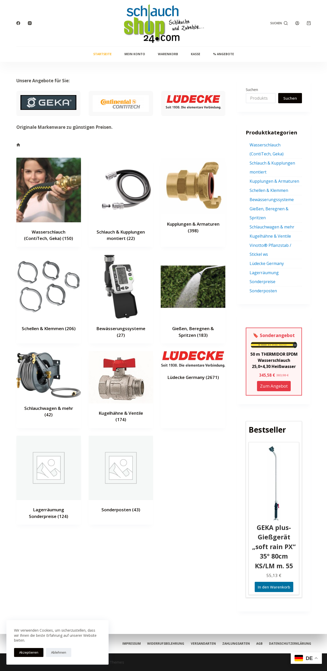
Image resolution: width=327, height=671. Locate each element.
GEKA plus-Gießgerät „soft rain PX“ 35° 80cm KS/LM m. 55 (274, 546)
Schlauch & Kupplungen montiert (272, 167)
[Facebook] (18, 23)
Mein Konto (134, 54)
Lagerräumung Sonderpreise (264, 277)
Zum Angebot (274, 386)
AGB (307, 636)
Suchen (252, 89)
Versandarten (227, 636)
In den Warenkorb (274, 586)
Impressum (132, 636)
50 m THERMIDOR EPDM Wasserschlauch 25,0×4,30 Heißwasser (274, 360)
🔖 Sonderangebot (274, 335)
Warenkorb (168, 54)
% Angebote (223, 54)
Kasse (195, 54)
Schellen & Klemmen (49, 328)
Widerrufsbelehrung (178, 636)
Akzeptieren (28, 652)
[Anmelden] (297, 23)
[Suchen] (279, 23)
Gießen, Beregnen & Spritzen (269, 213)
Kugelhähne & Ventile (270, 236)
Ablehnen (58, 652)
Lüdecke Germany (193, 377)
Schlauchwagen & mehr (272, 227)
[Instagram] (30, 23)
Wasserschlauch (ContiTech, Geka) (267, 149)
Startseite (102, 54)
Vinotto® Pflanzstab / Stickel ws (270, 249)
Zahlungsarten (272, 636)
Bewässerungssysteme (272, 199)
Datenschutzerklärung (144, 644)
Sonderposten (120, 510)
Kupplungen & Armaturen (274, 181)
